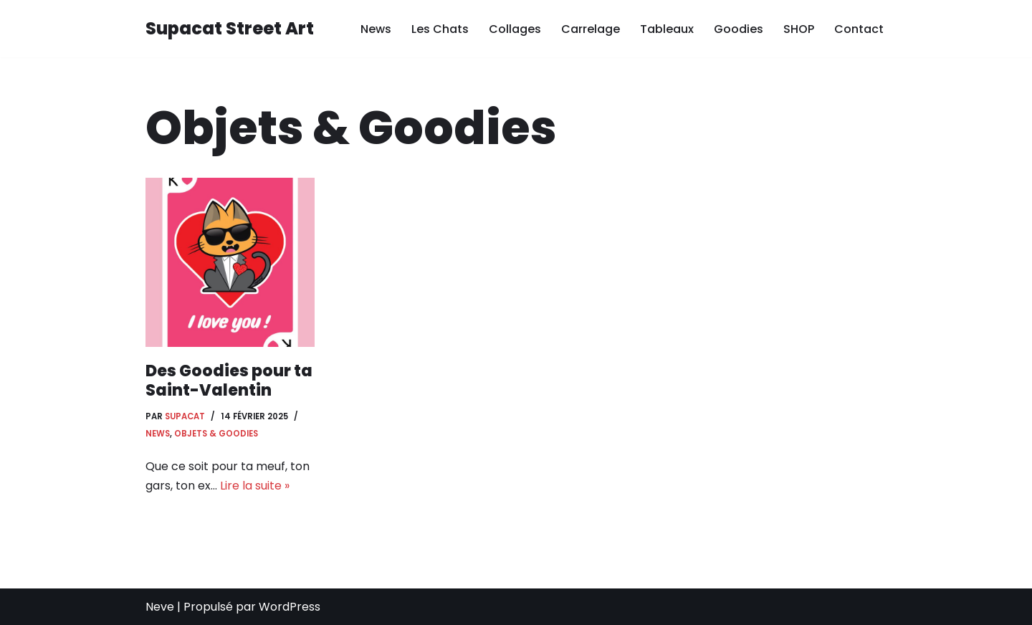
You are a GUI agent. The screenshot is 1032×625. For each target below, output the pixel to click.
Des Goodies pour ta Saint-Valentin (228, 380)
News (375, 29)
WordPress (289, 606)
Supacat (185, 416)
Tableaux (667, 29)
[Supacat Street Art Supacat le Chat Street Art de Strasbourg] (229, 29)
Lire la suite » (255, 485)
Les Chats (440, 29)
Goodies (738, 29)
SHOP (798, 29)
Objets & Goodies (216, 433)
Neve (159, 606)
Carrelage (590, 29)
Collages (515, 29)
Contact (859, 29)
